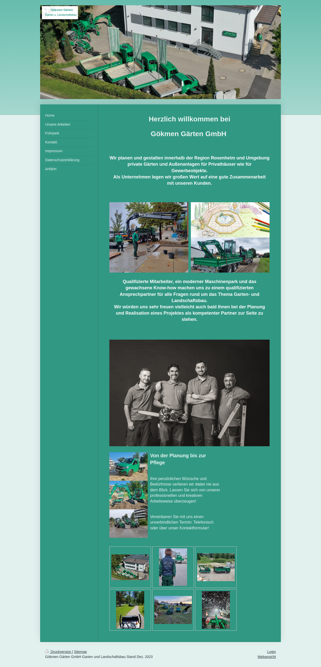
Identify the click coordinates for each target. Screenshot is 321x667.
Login (271, 652)
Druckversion (58, 652)
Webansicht (267, 657)
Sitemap (80, 652)
